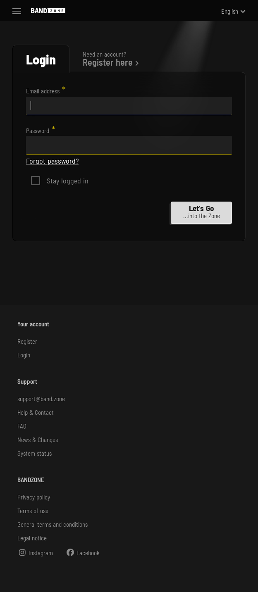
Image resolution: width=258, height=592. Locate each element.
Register (27, 341)
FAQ (21, 426)
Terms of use (32, 510)
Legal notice (32, 538)
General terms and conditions (52, 524)
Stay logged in (67, 180)
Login (23, 355)
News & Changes (37, 439)
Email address (43, 91)
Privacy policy (33, 497)
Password (37, 130)
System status (34, 453)
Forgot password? (52, 160)
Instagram (35, 552)
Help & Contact (35, 412)
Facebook (82, 552)
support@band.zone (41, 398)
